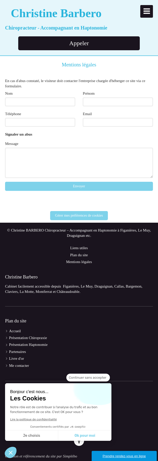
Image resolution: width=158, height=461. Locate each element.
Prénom (89, 93)
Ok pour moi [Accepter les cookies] (84, 435)
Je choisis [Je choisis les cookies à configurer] (31, 435)
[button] (11, 452)
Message (11, 144)
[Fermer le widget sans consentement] (88, 378)
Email (87, 114)
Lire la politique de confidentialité (33, 419)
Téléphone (13, 114)
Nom (9, 93)
